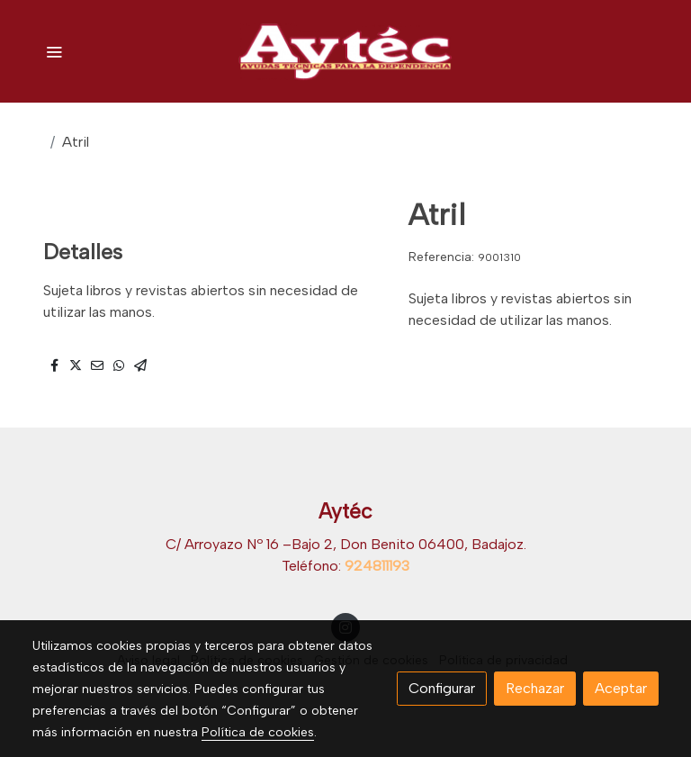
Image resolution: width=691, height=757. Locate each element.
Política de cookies (258, 732)
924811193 (377, 565)
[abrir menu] (54, 51)
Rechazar (535, 688)
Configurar (441, 688)
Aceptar (621, 688)
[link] (345, 51)
